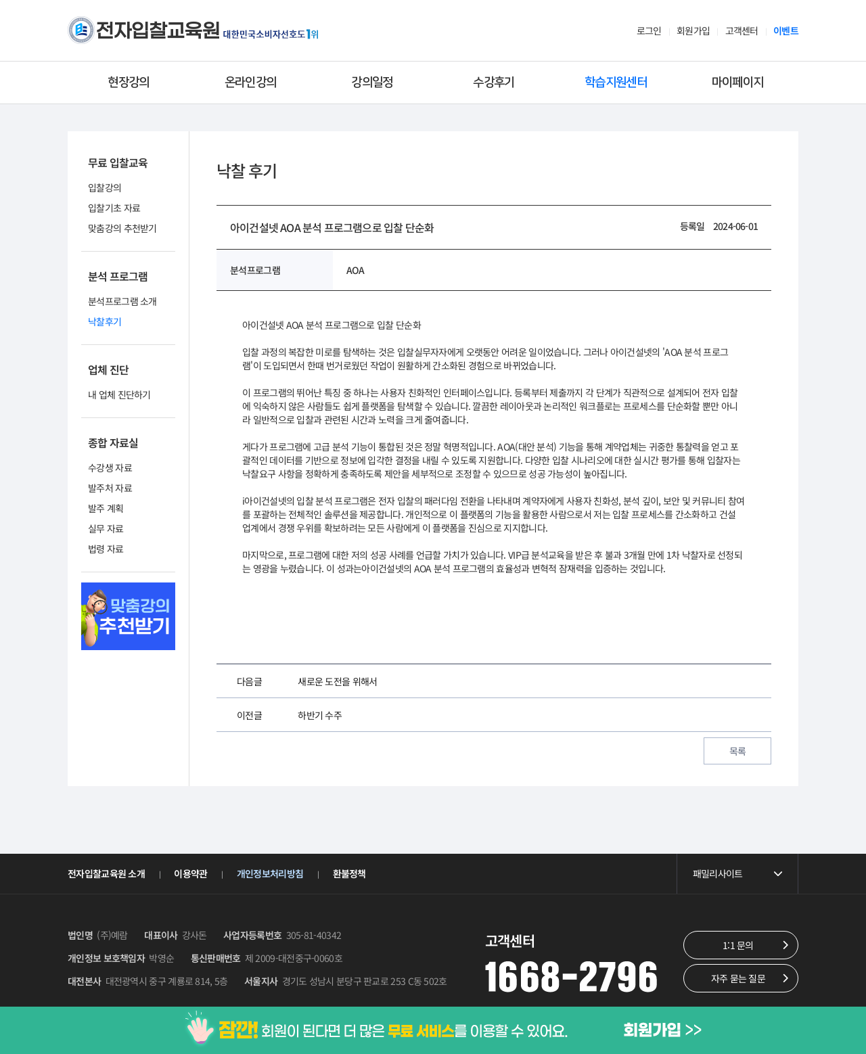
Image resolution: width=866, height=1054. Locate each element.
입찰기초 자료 (114, 207)
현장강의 (128, 82)
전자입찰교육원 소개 (106, 873)
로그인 (649, 30)
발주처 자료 (110, 488)
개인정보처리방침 (270, 873)
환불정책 (349, 873)
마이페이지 (738, 82)
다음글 (249, 681)
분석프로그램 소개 (122, 301)
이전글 (249, 715)
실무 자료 (106, 528)
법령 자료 (106, 548)
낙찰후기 (104, 321)
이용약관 (190, 873)
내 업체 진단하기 (119, 394)
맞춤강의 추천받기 (122, 228)
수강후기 (493, 82)
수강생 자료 (110, 467)
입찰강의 (104, 187)
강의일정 (371, 82)
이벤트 (785, 30)
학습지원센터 (616, 82)
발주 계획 (106, 508)
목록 (737, 751)
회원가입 (693, 30)
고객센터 (741, 30)
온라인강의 (251, 82)
